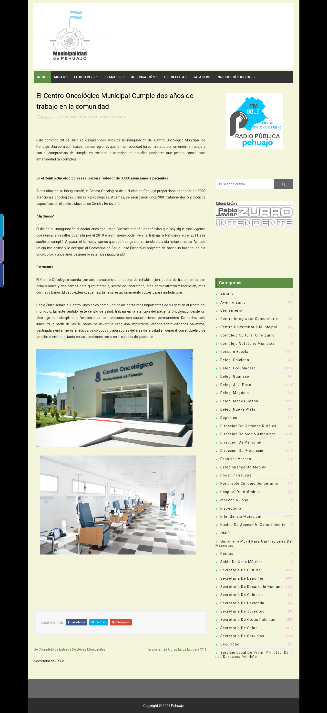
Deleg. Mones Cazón (239, 401)
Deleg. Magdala (234, 393)
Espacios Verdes (235, 459)
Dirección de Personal (241, 442)
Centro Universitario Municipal (248, 327)
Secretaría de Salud (112, 117)
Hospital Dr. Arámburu (241, 492)
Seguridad (230, 644)
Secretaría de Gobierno (242, 595)
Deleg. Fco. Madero (238, 368)
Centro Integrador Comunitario (249, 319)
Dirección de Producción (243, 451)
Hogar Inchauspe (236, 475)
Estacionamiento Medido (243, 467)
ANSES (226, 294)
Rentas (227, 553)
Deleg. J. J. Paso (236, 385)
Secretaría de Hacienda (242, 603)
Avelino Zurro (233, 302)
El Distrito (84, 77)
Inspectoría (231, 508)
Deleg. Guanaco (234, 376)
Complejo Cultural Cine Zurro (247, 335)
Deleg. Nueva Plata (238, 409)
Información (143, 77)
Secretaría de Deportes (242, 578)
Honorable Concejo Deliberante (249, 483)
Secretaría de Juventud (242, 611)
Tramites (113, 77)
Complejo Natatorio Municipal (248, 344)
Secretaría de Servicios (242, 636)
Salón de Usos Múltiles (241, 562)
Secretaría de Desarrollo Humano (251, 587)
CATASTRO (202, 77)
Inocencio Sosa (234, 500)
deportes (228, 418)
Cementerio (231, 310)
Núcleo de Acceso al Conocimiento (253, 525)
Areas (59, 77)
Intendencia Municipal (81, 117)
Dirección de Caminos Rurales (248, 426)
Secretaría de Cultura (240, 570)
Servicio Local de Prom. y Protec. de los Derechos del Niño (252, 655)
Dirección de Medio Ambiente (248, 434)
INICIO (42, 77)
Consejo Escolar (235, 352)
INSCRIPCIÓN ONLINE (234, 77)
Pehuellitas (175, 77)
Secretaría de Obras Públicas (247, 620)
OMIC (225, 533)
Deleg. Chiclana (234, 360)
